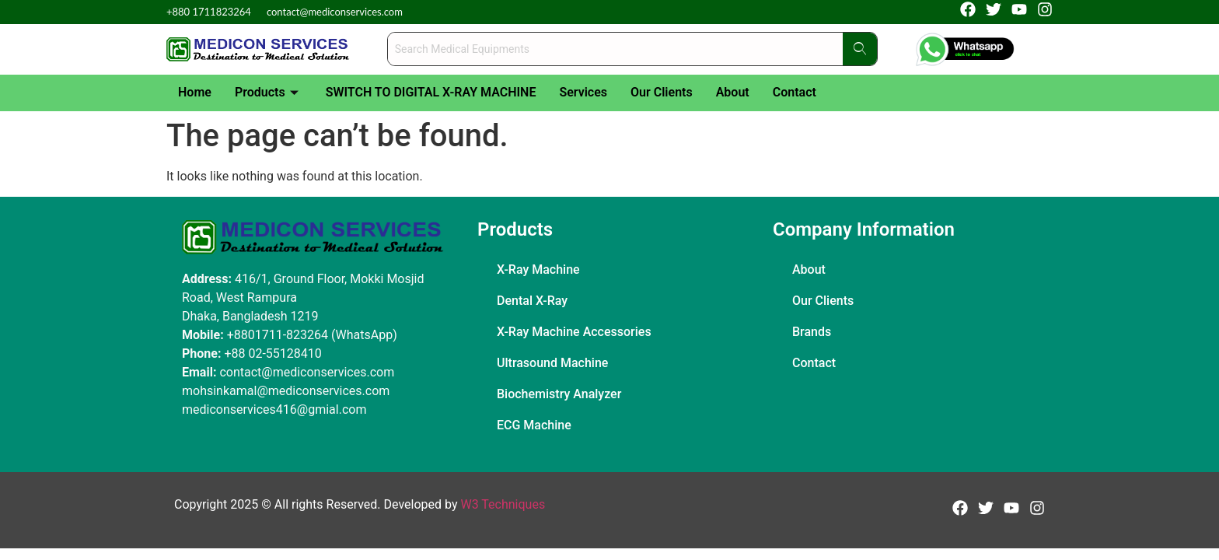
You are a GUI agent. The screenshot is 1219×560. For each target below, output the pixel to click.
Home (194, 92)
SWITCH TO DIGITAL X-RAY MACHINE (431, 92)
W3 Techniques (502, 504)
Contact (794, 92)
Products (268, 92)
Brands (811, 331)
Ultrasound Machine (552, 362)
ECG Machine (534, 425)
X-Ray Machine (538, 269)
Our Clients (661, 92)
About (732, 92)
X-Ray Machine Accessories (574, 331)
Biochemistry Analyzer (559, 394)
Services (583, 92)
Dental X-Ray (532, 300)
